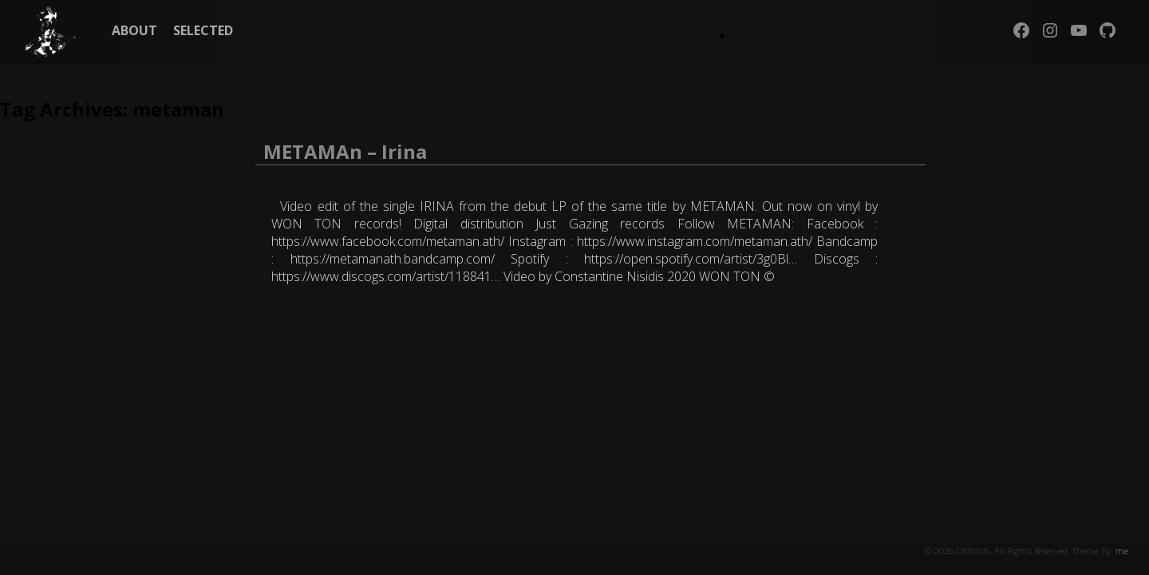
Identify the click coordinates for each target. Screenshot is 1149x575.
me (1121, 551)
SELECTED (203, 30)
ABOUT (134, 30)
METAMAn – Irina (345, 151)
